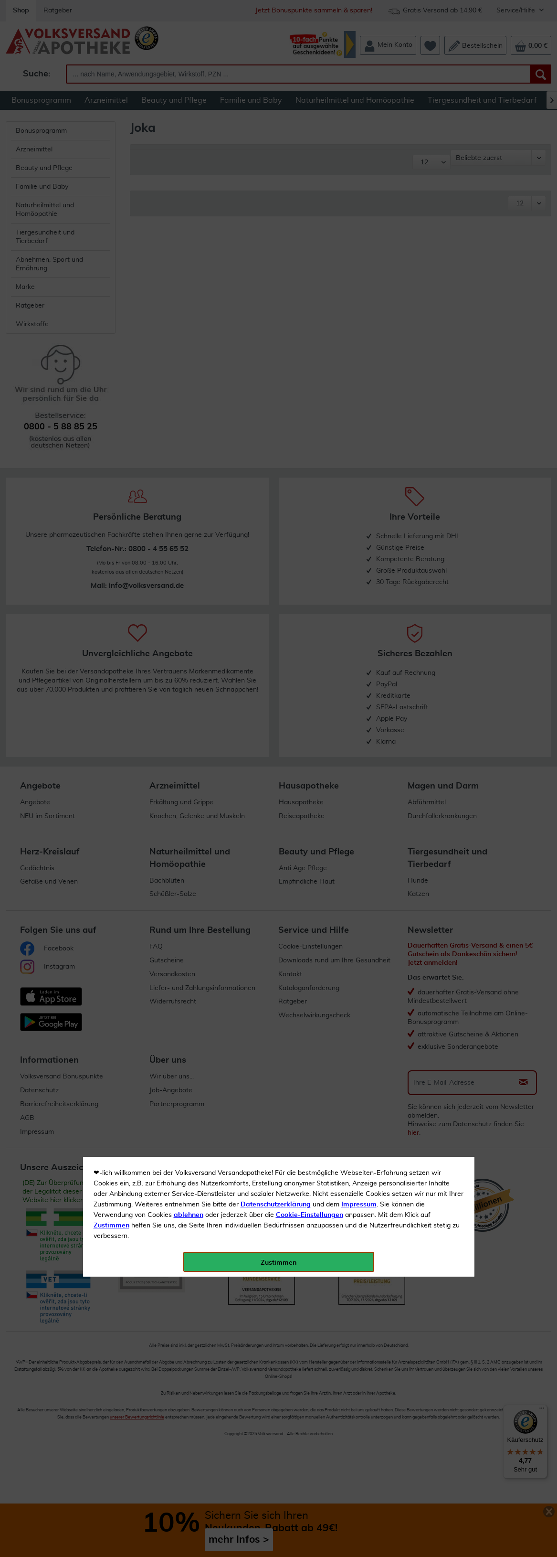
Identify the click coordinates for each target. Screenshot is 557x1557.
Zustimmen (111, 235)
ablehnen (188, 225)
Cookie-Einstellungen (309, 225)
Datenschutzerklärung (276, 214)
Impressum (359, 214)
